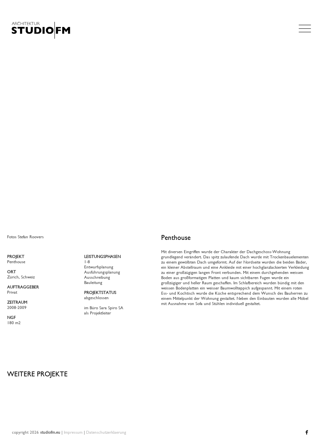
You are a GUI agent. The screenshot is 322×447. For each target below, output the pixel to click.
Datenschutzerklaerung (106, 432)
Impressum (73, 432)
